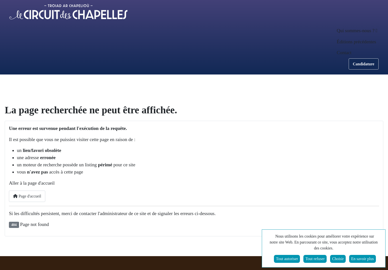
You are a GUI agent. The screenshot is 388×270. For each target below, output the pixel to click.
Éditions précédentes (356, 41)
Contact (344, 52)
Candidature (363, 64)
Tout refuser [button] (315, 259)
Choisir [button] (338, 259)
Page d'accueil (27, 196)
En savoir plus (362, 259)
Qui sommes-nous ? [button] (355, 30)
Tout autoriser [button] (287, 259)
